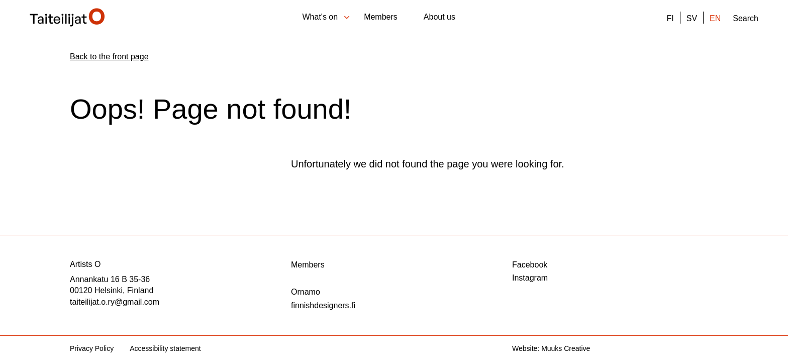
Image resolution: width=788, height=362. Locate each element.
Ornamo (305, 292)
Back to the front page (109, 56)
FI (669, 19)
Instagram (530, 278)
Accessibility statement (165, 348)
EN (715, 19)
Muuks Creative (565, 348)
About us (439, 17)
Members (381, 17)
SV (691, 19)
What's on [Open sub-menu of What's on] (327, 17)
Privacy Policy (92, 348)
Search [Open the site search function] (745, 19)
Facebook (529, 264)
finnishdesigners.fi (323, 305)
